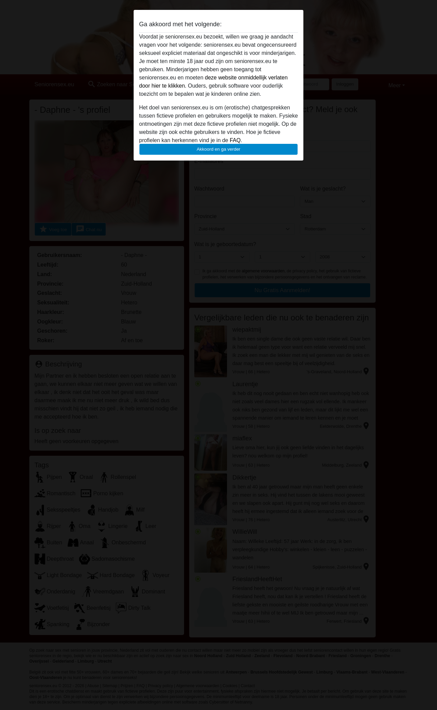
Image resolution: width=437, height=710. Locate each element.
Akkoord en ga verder (218, 149)
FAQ (235, 140)
